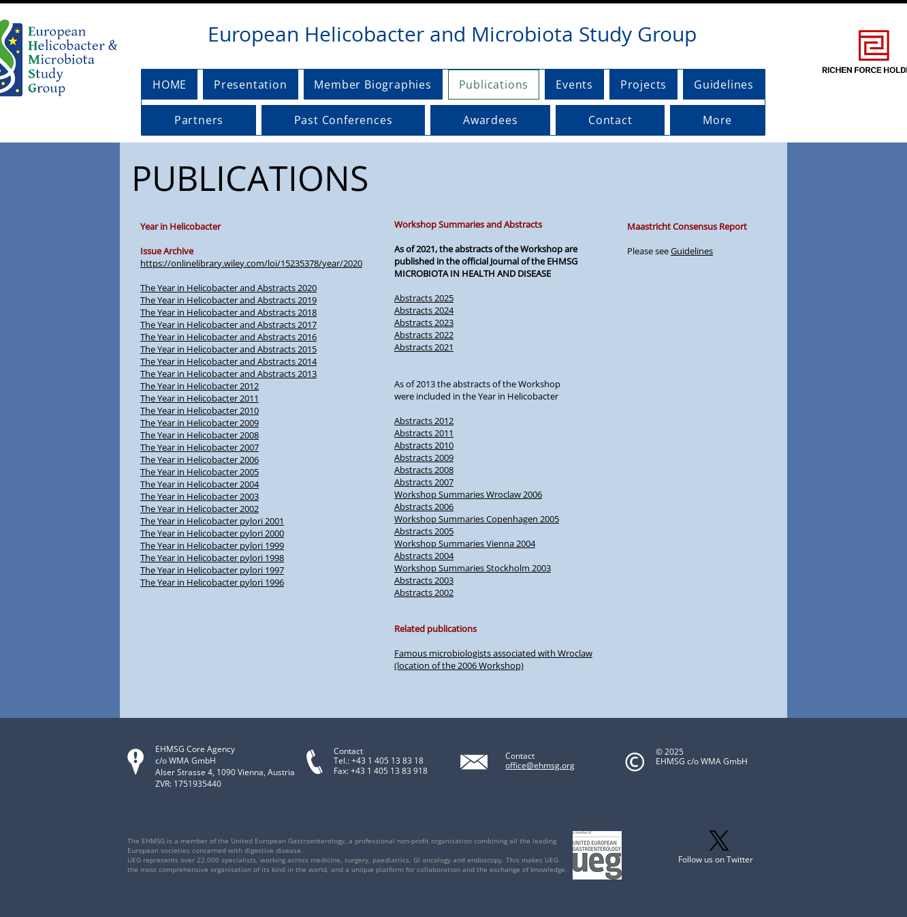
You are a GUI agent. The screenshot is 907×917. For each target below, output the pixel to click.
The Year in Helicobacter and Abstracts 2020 (228, 288)
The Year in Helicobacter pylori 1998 (212, 558)
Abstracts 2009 (424, 457)
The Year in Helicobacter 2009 (199, 423)
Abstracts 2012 (424, 421)
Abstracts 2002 (424, 592)
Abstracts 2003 (424, 580)
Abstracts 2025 (424, 298)
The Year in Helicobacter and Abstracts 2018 (228, 312)
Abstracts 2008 (424, 470)
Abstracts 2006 (424, 506)
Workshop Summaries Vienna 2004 (464, 543)
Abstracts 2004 (424, 556)
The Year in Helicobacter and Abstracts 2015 (228, 349)
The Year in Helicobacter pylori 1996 (212, 582)
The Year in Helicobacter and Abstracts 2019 (228, 300)
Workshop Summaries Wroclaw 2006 (468, 494)
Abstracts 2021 (424, 347)
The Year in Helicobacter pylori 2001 (212, 521)
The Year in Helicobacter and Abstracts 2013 (228, 373)
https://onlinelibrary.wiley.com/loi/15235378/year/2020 (251, 263)
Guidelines (692, 251)
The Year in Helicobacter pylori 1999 (212, 545)
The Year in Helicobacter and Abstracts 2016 (228, 337)
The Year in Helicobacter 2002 (199, 508)
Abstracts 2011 (424, 433)
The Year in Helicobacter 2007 (199, 447)
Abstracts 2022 (424, 335)
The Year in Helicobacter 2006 (199, 459)
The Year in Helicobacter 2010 (199, 410)
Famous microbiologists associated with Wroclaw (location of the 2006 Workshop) (493, 659)
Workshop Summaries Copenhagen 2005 (476, 519)
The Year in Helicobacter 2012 (199, 386)
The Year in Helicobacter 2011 (199, 398)
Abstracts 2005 (424, 531)
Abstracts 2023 (424, 322)
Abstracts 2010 (424, 445)
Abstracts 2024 (424, 310)
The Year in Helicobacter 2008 (199, 435)
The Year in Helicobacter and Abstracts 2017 (228, 324)
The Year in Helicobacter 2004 (199, 484)
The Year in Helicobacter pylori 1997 (212, 570)
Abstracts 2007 (424, 482)
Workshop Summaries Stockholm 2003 (472, 568)
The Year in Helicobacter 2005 (199, 472)
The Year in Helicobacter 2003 (199, 496)
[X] (719, 840)
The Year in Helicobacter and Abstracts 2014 (228, 361)
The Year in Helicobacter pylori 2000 (212, 533)
